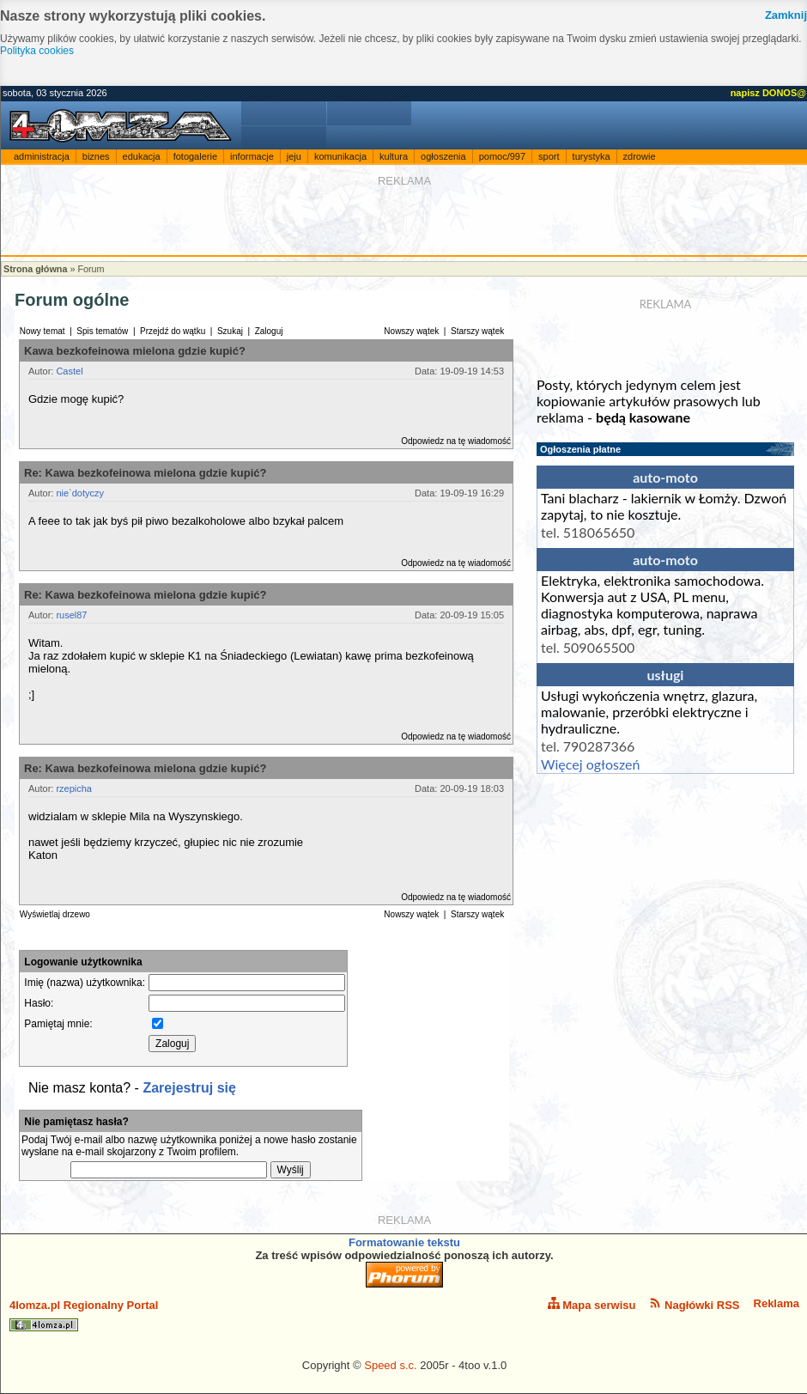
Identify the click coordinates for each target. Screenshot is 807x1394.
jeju (294, 156)
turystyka (591, 156)
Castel (69, 371)
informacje (252, 156)
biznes (96, 156)
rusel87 (71, 615)
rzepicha (74, 788)
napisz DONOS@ (768, 93)
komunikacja (340, 156)
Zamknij (786, 15)
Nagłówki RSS (694, 1304)
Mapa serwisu (592, 1304)
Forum (90, 269)
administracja (42, 156)
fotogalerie (195, 156)
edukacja (142, 156)
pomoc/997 (502, 156)
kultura (393, 156)
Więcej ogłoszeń (590, 764)
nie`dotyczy (80, 493)
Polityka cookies (37, 51)
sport (548, 156)
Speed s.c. (390, 1365)
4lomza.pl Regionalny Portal (83, 1315)
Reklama (776, 1303)
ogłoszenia (443, 156)
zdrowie (639, 156)
